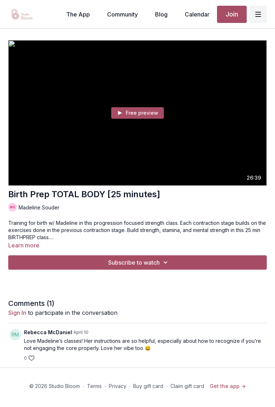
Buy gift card (148, 386)
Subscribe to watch (139, 262)
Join (232, 14)
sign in (17, 312)
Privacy (117, 386)
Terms (94, 386)
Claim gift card (187, 386)
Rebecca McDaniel (48, 332)
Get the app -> (228, 386)
